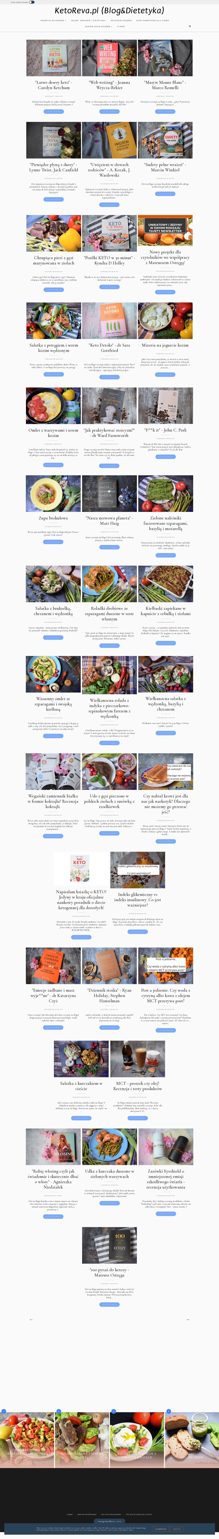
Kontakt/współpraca (87, 1521)
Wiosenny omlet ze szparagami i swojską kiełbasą (53, 708)
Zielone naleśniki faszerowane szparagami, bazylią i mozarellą (165, 526)
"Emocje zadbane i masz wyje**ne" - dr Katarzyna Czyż (53, 1001)
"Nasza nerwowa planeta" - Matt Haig (109, 523)
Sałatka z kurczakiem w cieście (81, 1091)
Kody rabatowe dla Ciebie (152, 21)
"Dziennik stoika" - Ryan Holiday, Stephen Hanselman (109, 1001)
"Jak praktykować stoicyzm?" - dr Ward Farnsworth (109, 435)
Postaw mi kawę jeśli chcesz (139, 1521)
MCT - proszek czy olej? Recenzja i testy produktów (138, 1091)
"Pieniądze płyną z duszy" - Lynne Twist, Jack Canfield (53, 168)
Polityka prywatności (111, 1521)
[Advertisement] (109, 1358)
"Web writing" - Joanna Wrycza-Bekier (109, 86)
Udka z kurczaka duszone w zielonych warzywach (109, 1179)
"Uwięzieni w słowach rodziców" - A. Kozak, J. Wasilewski (109, 171)
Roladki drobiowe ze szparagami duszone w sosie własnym (109, 617)
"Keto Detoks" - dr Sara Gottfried (109, 350)
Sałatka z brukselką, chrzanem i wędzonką (53, 614)
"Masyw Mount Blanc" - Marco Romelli (165, 86)
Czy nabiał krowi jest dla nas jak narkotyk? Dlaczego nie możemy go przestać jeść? (165, 808)
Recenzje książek (121, 21)
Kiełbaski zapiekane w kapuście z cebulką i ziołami (166, 614)
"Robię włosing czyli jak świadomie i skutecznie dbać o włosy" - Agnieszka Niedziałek (53, 1185)
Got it (176, 1529)
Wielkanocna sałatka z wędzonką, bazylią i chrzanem (165, 707)
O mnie (121, 27)
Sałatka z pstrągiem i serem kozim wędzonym (53, 350)
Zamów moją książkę (98, 27)
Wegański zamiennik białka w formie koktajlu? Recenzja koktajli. (53, 805)
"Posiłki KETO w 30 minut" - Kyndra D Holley (109, 262)
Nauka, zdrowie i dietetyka (88, 21)
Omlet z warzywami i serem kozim (53, 435)
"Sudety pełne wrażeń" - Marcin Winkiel (165, 168)
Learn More (160, 1529)
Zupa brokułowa (53, 520)
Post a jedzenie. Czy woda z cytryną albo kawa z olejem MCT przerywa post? (166, 1001)
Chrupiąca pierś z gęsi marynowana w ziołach (54, 262)
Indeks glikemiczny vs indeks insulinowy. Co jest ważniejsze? (137, 904)
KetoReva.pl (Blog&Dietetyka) (109, 11)
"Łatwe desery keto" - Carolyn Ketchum (54, 86)
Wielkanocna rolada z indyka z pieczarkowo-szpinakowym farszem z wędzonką (109, 712)
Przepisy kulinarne (53, 21)
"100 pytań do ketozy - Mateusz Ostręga (109, 1279)
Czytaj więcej (54, 113)
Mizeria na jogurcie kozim (165, 347)
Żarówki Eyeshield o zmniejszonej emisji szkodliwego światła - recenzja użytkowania (165, 1185)
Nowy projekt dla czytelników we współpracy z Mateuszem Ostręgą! (165, 259)
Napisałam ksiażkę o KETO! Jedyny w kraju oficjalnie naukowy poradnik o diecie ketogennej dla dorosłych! (81, 905)
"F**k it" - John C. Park (165, 432)
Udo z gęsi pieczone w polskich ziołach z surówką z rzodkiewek (109, 805)
